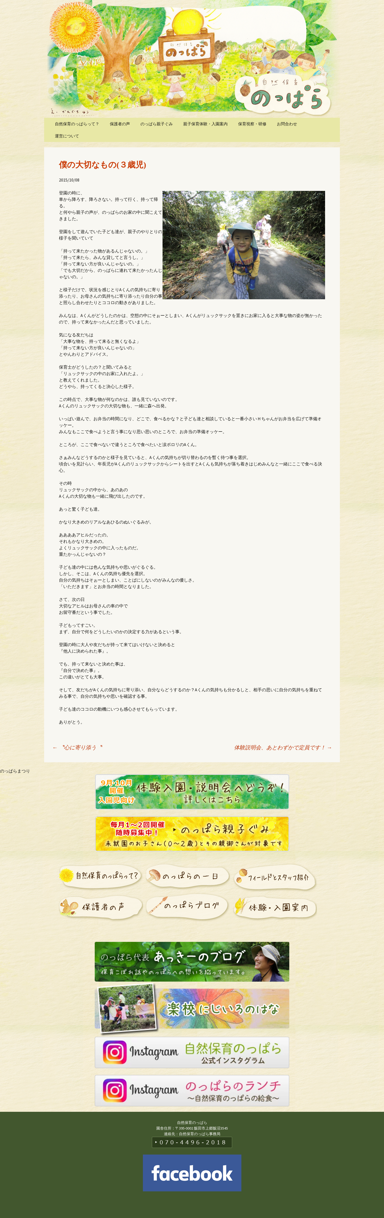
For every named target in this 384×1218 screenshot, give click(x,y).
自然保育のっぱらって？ (77, 123)
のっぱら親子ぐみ (156, 123)
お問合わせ (287, 123)
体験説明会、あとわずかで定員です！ (283, 747)
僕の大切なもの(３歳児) (102, 164)
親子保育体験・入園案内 (205, 123)
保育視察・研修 (252, 123)
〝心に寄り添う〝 (77, 747)
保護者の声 (120, 123)
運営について (67, 135)
